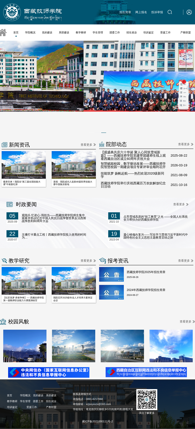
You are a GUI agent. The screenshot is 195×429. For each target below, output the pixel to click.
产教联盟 (185, 32)
